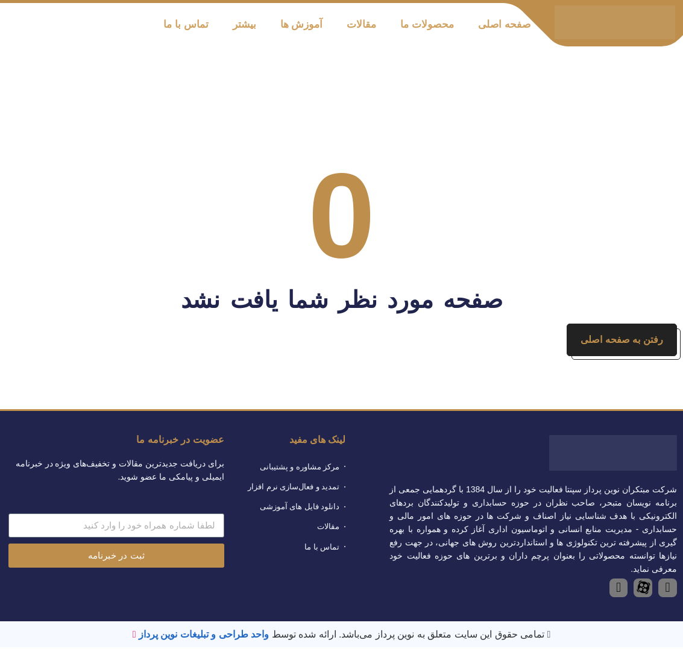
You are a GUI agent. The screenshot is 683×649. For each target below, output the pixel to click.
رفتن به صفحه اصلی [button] (621, 341)
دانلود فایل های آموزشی (300, 508)
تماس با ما (185, 24)
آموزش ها (301, 24)
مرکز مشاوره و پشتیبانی (300, 468)
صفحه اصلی (504, 24)
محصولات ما (427, 24)
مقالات (361, 24)
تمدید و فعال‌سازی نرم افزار (293, 488)
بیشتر (244, 24)
